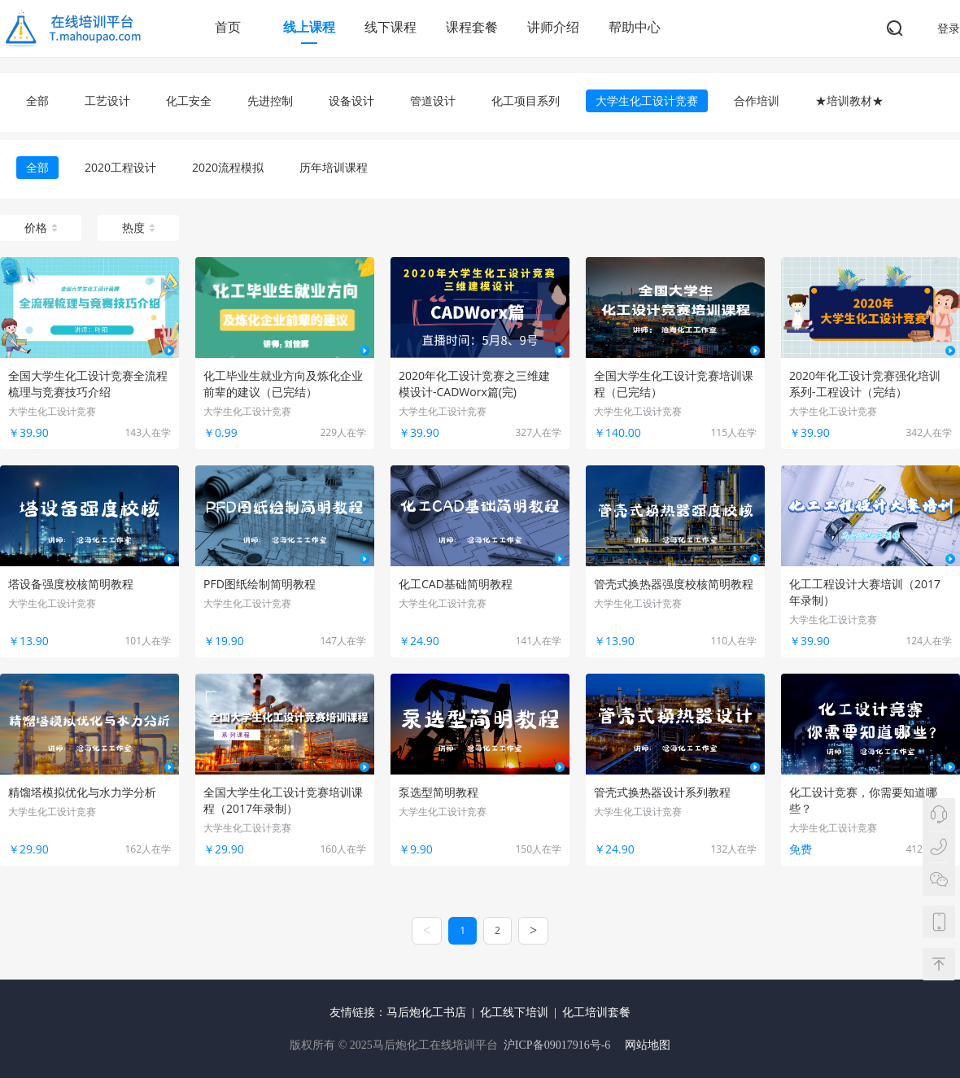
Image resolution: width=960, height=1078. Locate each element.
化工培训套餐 (596, 1012)
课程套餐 (472, 27)
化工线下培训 (514, 1012)
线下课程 (390, 27)
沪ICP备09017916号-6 (557, 1045)
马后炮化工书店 (426, 1012)
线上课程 (309, 27)
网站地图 (647, 1045)
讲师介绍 (553, 27)
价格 (40, 227)
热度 (138, 227)
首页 (228, 27)
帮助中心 (635, 27)
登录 (948, 28)
